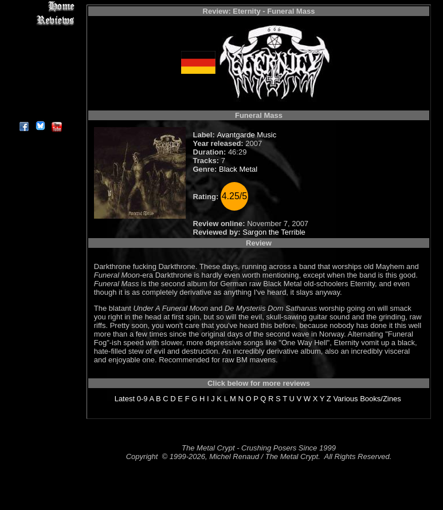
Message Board (40, 59)
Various (345, 398)
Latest (125, 398)
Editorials (40, 46)
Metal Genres (40, 72)
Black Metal (238, 169)
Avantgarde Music (246, 135)
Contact (40, 98)
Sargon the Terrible (273, 232)
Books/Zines (380, 398)
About (40, 111)
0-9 (142, 398)
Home (40, 6)
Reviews (40, 19)
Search (40, 85)
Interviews (40, 32)
